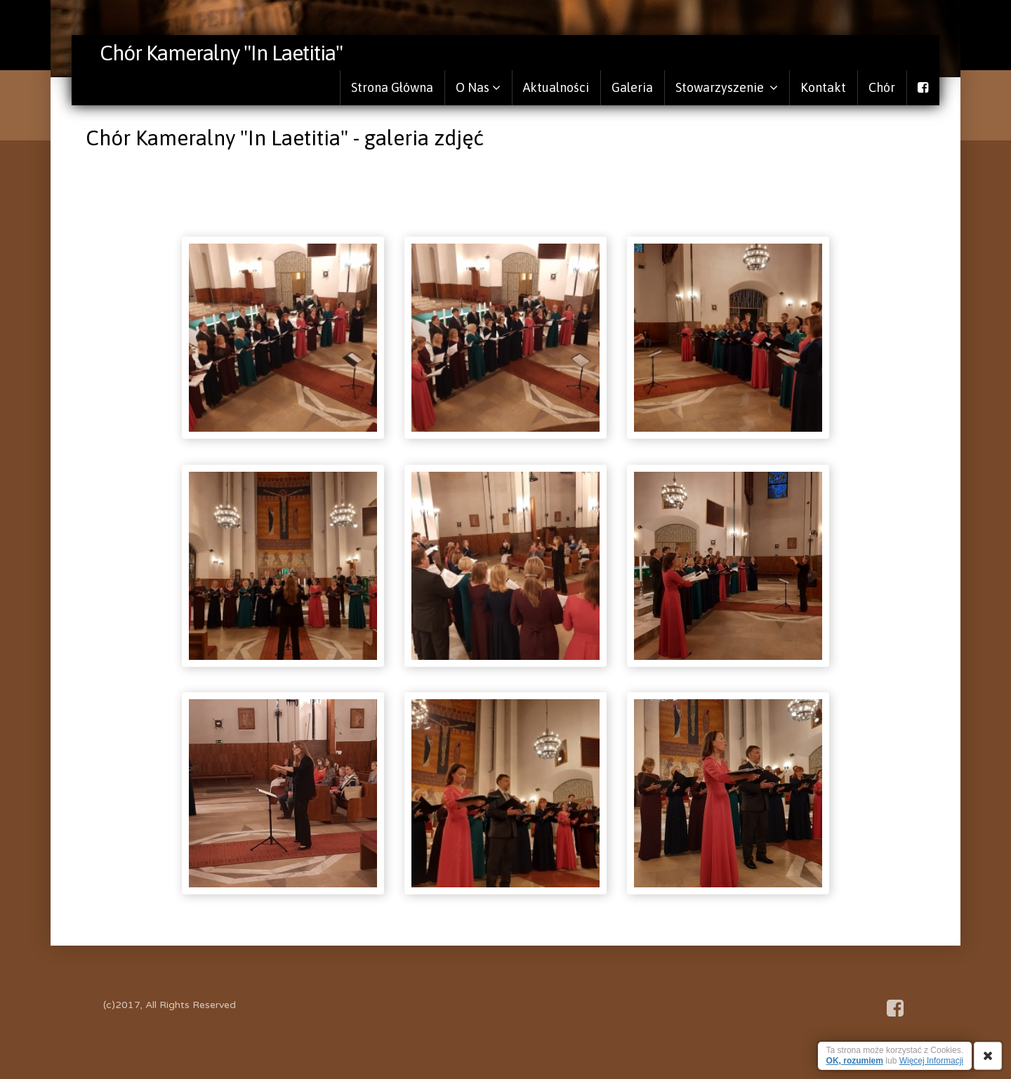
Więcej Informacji (931, 1061)
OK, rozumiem (854, 1061)
